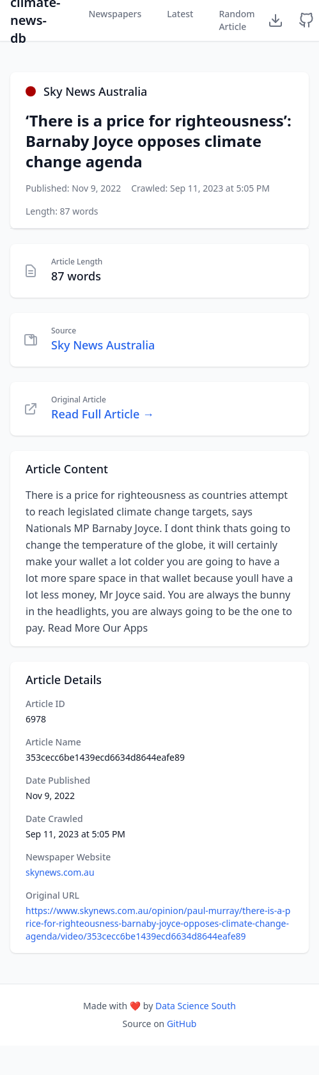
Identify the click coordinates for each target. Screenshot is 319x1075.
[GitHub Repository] (306, 20)
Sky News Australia (103, 345)
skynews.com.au (60, 872)
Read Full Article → (102, 414)
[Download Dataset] (275, 20)
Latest (180, 14)
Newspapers (114, 14)
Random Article (236, 20)
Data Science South (195, 1006)
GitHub (182, 1024)
